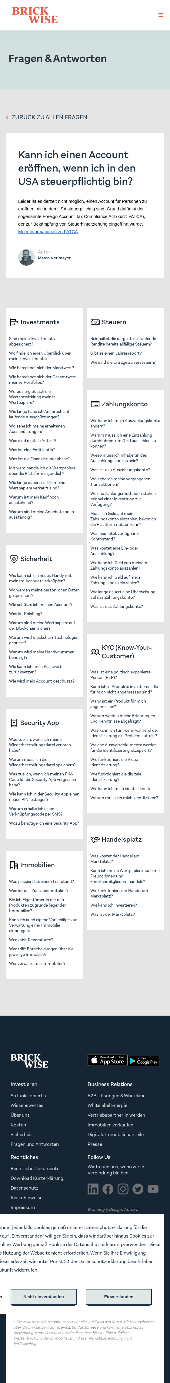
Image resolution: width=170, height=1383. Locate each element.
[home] (33, 15)
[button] (161, 15)
